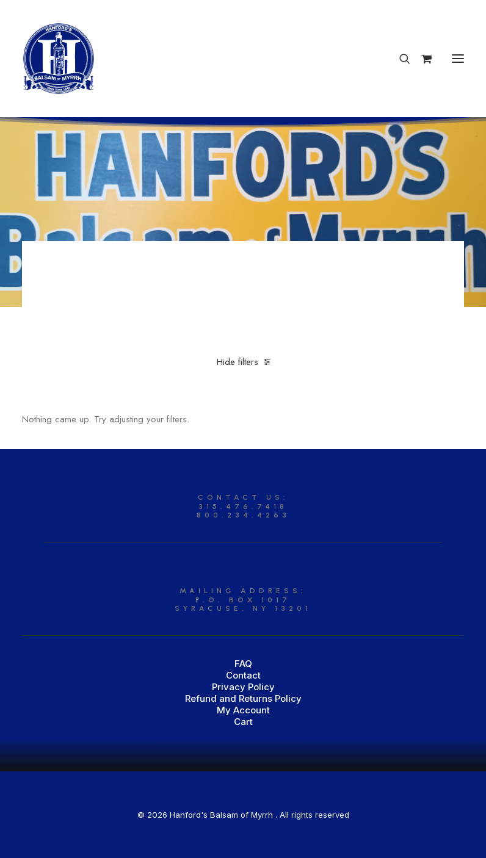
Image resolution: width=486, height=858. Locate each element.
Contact (243, 675)
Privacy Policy (243, 687)
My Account (243, 710)
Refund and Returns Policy (243, 698)
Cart (243, 721)
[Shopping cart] (421, 58)
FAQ (243, 663)
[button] (458, 58)
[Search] (399, 58)
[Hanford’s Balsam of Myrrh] (58, 58)
